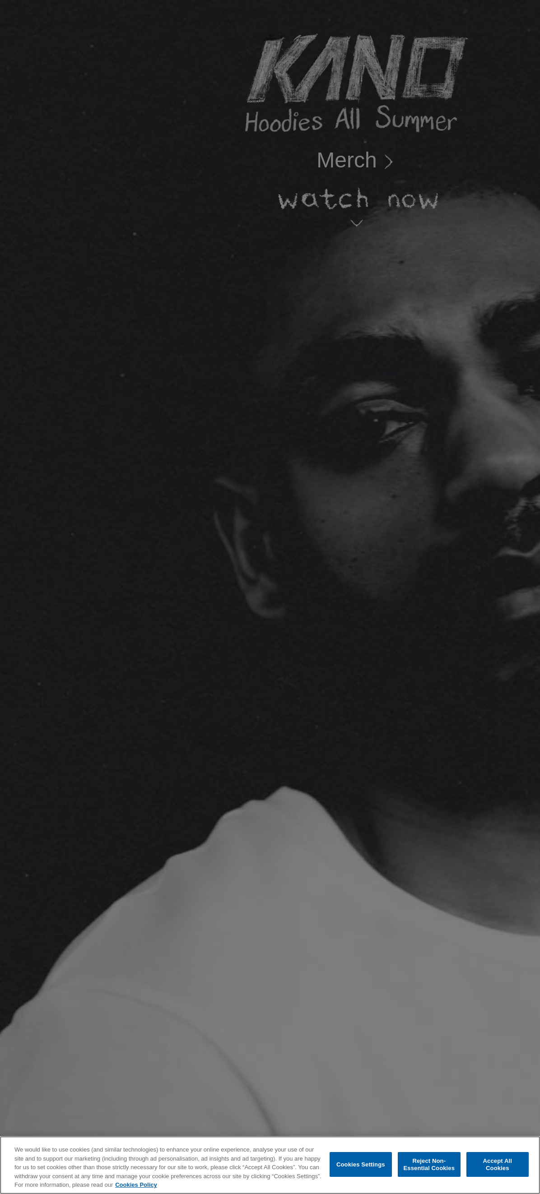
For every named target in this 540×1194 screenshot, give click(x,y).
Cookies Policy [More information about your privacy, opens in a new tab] (136, 1184)
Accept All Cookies (497, 1164)
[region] (270, 1165)
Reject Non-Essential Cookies (429, 1164)
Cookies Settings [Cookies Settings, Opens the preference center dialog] (360, 1164)
